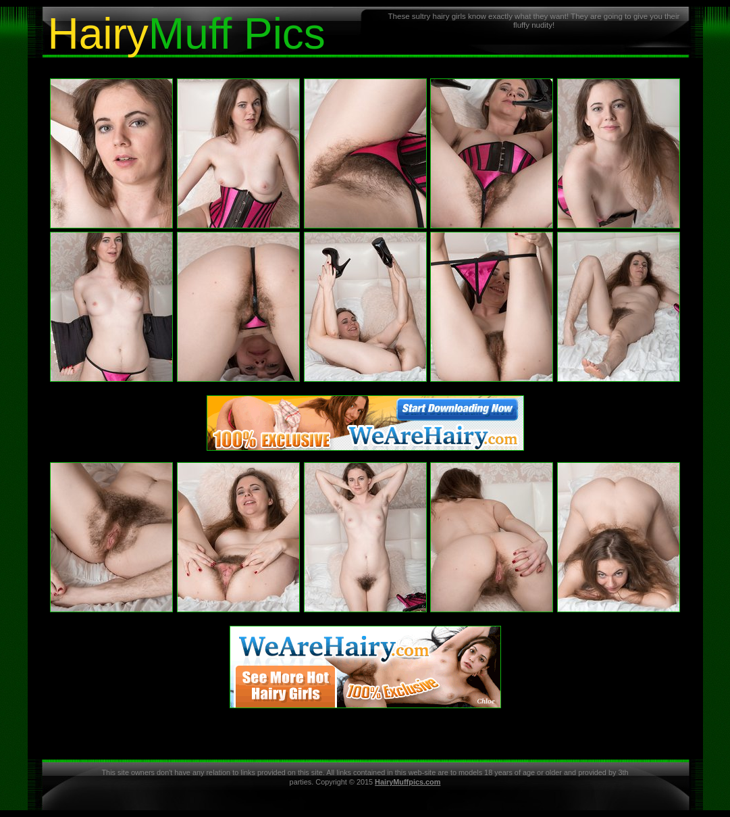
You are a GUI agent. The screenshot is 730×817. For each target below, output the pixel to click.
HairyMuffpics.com (407, 782)
